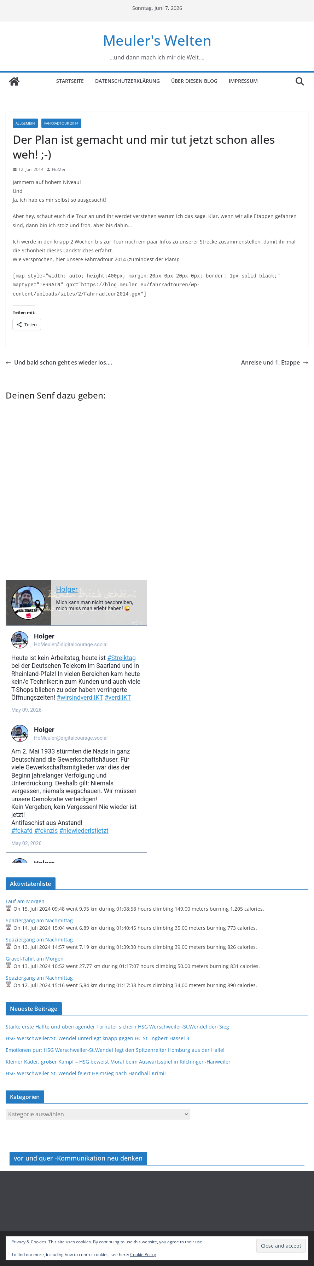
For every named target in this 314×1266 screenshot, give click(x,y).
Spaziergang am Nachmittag (39, 920)
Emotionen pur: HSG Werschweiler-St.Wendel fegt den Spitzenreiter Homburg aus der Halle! (115, 1050)
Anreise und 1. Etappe (274, 362)
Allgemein (25, 123)
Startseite (70, 81)
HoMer (59, 169)
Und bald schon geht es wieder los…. (59, 362)
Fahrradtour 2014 (61, 123)
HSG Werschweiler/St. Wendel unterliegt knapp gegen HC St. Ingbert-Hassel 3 (97, 1038)
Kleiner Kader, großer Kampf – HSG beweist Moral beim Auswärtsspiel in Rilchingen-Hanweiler (118, 1061)
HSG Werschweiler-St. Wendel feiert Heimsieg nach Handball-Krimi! (86, 1073)
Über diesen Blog (194, 81)
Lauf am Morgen (25, 901)
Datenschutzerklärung (127, 81)
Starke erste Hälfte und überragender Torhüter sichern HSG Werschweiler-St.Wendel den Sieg (117, 1026)
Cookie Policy (143, 1254)
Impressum (243, 81)
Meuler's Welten (157, 40)
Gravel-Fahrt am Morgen (35, 958)
